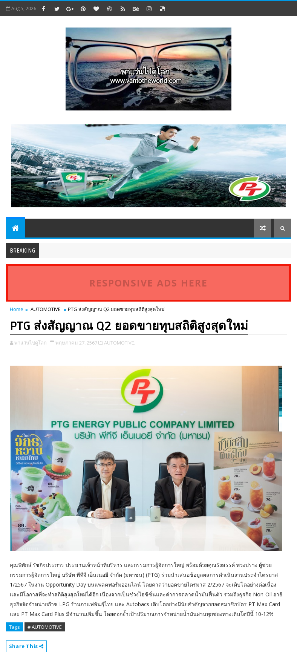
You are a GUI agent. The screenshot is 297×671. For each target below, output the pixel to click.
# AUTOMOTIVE (45, 627)
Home (16, 309)
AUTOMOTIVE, (119, 342)
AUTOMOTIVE (46, 309)
